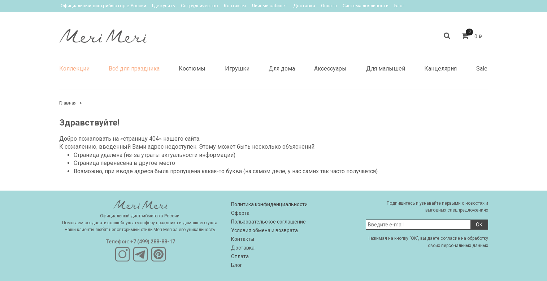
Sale (481, 68)
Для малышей (385, 68)
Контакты (235, 5)
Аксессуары (330, 68)
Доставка (304, 5)
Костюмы (192, 68)
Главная (68, 103)
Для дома (282, 68)
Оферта (240, 213)
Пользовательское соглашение (268, 221)
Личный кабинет (269, 5)
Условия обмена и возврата (264, 230)
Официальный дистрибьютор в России (103, 5)
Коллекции (74, 68)
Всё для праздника (134, 68)
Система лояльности (365, 5)
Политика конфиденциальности (269, 204)
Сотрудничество (199, 5)
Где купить (163, 5)
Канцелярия (440, 68)
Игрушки (237, 68)
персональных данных (464, 245)
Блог (399, 5)
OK (479, 224)
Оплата (329, 5)
